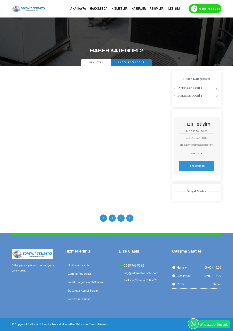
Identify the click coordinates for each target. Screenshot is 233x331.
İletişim (173, 8)
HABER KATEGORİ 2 (198, 96)
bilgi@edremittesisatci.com (138, 273)
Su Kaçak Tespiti (77, 265)
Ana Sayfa (78, 8)
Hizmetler (119, 8)
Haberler (138, 8)
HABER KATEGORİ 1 (198, 88)
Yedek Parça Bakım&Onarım (84, 282)
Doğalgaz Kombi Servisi (81, 290)
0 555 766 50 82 (205, 8)
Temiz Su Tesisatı (77, 299)
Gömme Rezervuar (78, 273)
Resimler (156, 8)
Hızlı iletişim (197, 166)
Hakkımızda (98, 8)
